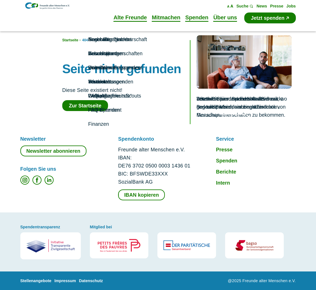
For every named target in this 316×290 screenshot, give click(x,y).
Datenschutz (91, 281)
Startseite (70, 40)
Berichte (226, 172)
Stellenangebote (35, 281)
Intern (223, 183)
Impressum (65, 281)
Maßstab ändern (230, 6)
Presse (224, 149)
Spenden (226, 160)
